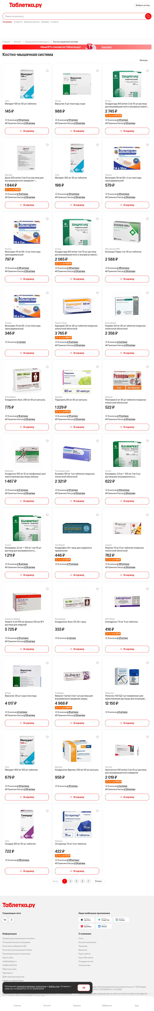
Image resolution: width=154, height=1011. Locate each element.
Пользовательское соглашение (16, 942)
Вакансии (83, 950)
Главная (17, 1005)
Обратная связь (9, 969)
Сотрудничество (86, 961)
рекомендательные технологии (31, 986)
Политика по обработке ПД (14, 946)
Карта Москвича (86, 957)
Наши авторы (84, 965)
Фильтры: (144, 60)
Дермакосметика (31, 22)
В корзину (28, 130)
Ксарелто (18, 22)
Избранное (107, 1005)
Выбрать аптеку (143, 5)
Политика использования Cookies (17, 950)
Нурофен (45, 22)
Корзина (77, 1005)
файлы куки (54, 986)
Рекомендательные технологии (16, 953)
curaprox (54, 22)
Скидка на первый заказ (12, 980)
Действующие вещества (13, 976)
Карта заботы (85, 953)
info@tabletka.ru (9, 961)
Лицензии (83, 946)
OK (84, 987)
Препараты (7, 973)
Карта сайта (7, 957)
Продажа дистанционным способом (18, 938)
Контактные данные (87, 942)
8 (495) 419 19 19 (9, 965)
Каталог (47, 1005)
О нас (81, 938)
